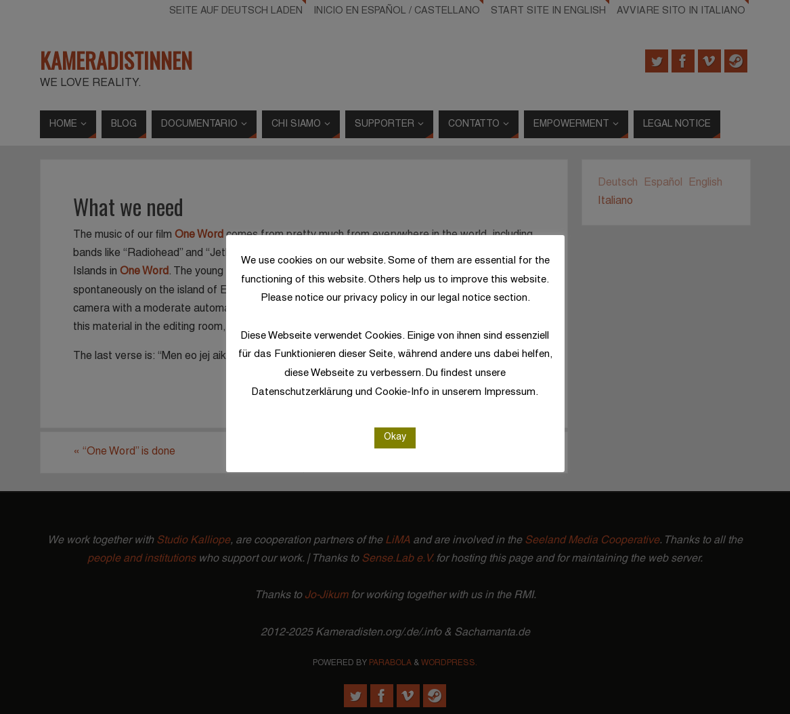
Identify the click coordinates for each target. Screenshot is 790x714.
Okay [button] (395, 437)
